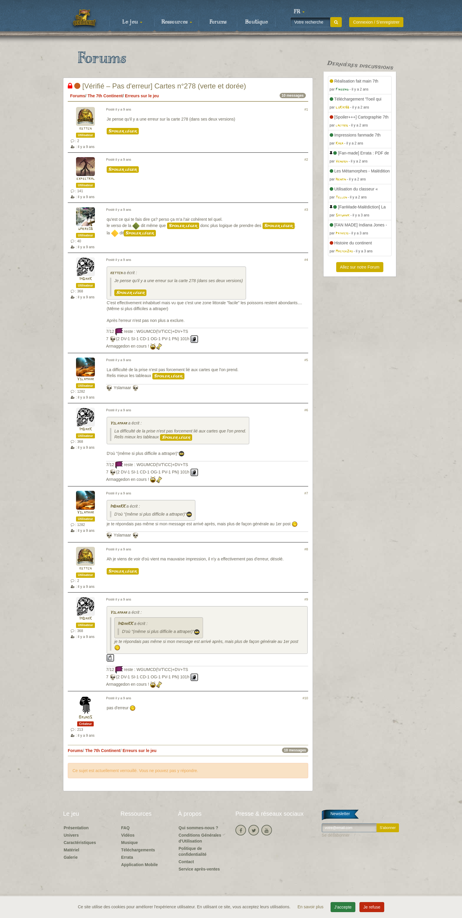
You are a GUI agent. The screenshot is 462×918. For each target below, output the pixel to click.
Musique (129, 842)
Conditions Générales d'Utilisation (200, 838)
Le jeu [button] (132, 22)
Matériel (71, 850)
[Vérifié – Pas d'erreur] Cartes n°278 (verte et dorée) (157, 86)
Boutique (256, 22)
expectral (85, 179)
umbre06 (85, 229)
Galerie (70, 857)
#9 (306, 599)
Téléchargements (138, 850)
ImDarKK (117, 506)
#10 (305, 698)
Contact (186, 861)
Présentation (76, 827)
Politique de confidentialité (193, 851)
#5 (306, 360)
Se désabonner (336, 835)
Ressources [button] (176, 22)
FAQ (125, 827)
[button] (299, 11)
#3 (306, 209)
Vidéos (128, 835)
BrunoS (85, 717)
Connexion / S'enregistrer (376, 22)
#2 (306, 159)
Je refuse (371, 907)
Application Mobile (139, 864)
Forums (218, 22)
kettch (85, 128)
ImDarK (85, 279)
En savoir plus (311, 906)
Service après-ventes (199, 869)
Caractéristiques (80, 842)
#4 (306, 259)
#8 (306, 549)
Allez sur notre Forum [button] (360, 267)
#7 (306, 493)
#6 (306, 410)
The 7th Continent (105, 95)
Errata (127, 857)
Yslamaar (85, 379)
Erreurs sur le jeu (142, 95)
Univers (71, 835)
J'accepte (343, 907)
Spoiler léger (123, 131)
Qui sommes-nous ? (198, 827)
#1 (306, 109)
